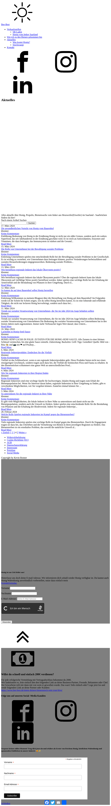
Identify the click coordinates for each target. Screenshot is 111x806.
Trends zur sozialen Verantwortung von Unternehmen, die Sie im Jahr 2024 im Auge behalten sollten (47, 311)
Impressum (12, 447)
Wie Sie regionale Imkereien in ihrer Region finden (24, 373)
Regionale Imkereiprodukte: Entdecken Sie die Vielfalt (26, 352)
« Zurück (5, 432)
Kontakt (10, 47)
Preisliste (11, 450)
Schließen (5, 803)
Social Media (13, 453)
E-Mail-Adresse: (22, 598)
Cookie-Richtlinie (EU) (18, 440)
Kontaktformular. (9, 583)
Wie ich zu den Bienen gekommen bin (24, 37)
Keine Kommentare (10, 233)
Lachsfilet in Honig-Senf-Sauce (15, 331)
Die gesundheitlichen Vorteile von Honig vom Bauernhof (27, 228)
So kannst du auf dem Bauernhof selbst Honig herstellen (27, 290)
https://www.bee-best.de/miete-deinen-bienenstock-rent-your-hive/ (31, 690)
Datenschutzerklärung (17, 445)
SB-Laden (17, 32)
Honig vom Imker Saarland (25, 34)
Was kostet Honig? (21, 42)
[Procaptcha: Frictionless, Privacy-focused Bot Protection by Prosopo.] (40, 608)
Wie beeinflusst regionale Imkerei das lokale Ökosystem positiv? (31, 269)
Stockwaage (18, 45)
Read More (6, 244)
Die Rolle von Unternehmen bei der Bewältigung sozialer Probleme (32, 249)
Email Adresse (11, 784)
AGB (9, 442)
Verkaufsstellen (14, 29)
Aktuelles (11, 39)
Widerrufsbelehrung (16, 437)
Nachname (6, 593)
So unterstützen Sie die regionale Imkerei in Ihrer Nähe (26, 394)
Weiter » (22, 432)
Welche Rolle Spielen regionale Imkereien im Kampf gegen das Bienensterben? (37, 414)
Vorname (5, 588)
